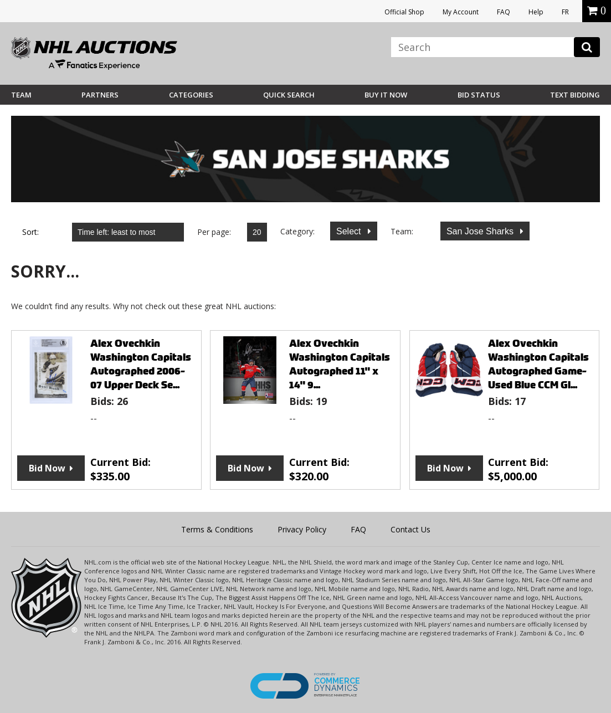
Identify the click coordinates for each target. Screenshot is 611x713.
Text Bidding (575, 95)
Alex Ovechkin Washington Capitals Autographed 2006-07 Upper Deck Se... (140, 364)
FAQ (503, 12)
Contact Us (410, 529)
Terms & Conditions (217, 529)
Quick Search (289, 95)
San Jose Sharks (481, 231)
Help (535, 12)
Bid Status (479, 95)
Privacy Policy (302, 529)
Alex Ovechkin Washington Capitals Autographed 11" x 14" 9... (339, 364)
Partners (100, 95)
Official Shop (404, 12)
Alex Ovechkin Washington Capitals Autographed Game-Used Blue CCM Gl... (538, 364)
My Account (461, 12)
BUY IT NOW (385, 95)
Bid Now (47, 468)
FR (565, 12)
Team (21, 95)
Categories (191, 95)
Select (349, 231)
